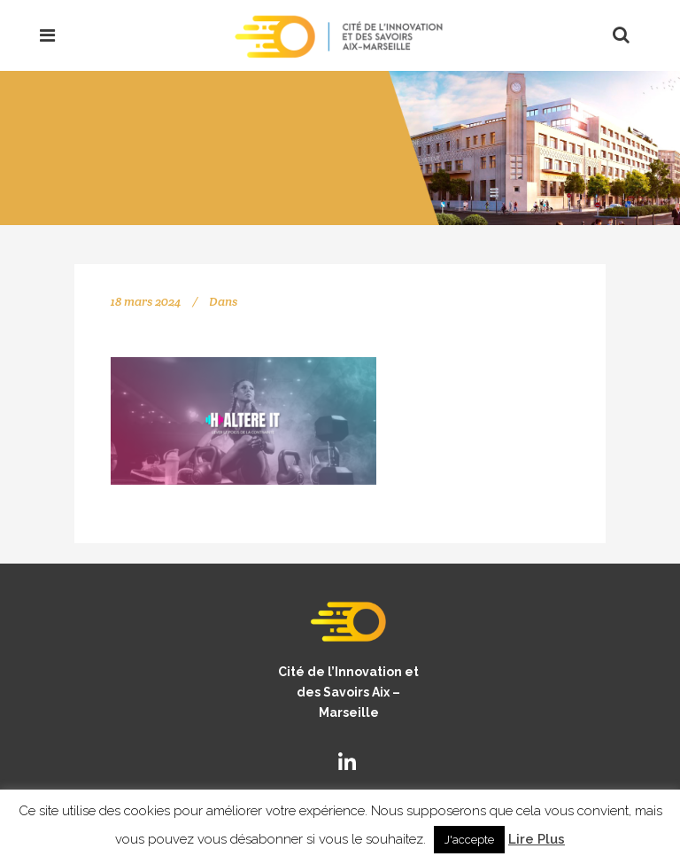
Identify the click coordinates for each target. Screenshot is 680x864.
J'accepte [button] (469, 839)
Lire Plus (536, 839)
